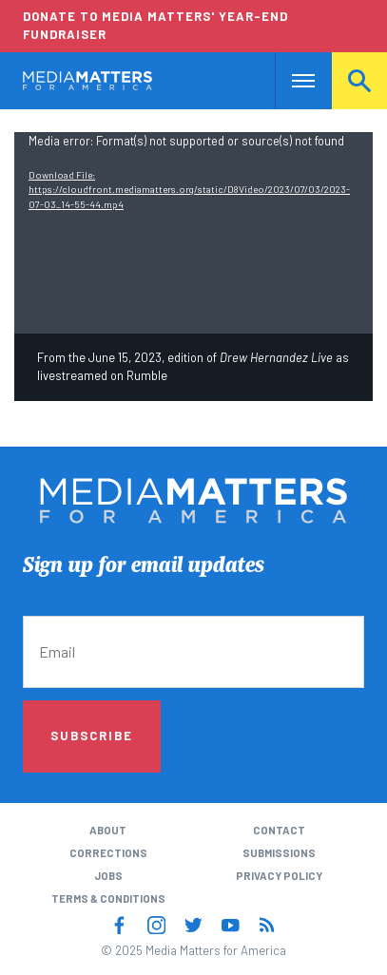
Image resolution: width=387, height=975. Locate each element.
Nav (289, 80)
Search (359, 80)
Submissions (279, 853)
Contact (279, 830)
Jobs (108, 876)
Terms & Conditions (108, 898)
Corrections (108, 853)
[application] (193, 233)
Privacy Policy (279, 876)
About (107, 830)
